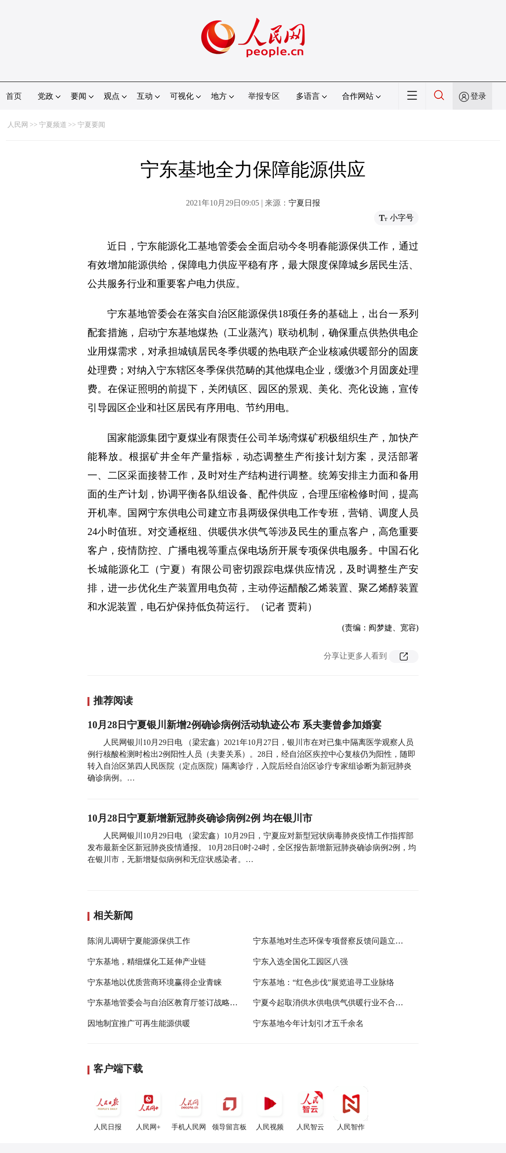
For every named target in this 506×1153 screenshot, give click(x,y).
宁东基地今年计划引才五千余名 (308, 1023)
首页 (14, 96)
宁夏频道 (53, 124)
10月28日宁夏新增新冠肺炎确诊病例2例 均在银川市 (199, 818)
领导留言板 (229, 1108)
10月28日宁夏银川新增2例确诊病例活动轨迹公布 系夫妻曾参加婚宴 (234, 724)
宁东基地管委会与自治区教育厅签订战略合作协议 (174, 1002)
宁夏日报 (304, 203)
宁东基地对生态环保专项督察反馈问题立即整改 (336, 941)
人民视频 (270, 1108)
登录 (478, 96)
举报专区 (264, 96)
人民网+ (148, 1108)
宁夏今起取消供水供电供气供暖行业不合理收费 (336, 1002)
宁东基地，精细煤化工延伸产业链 (146, 961)
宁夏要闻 (91, 124)
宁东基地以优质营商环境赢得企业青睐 (154, 982)
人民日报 (107, 1108)
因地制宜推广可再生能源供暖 (138, 1023)
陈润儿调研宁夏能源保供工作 (138, 941)
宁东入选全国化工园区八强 (300, 961)
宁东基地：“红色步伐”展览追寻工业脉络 (323, 982)
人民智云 (310, 1108)
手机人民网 (188, 1108)
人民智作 (351, 1108)
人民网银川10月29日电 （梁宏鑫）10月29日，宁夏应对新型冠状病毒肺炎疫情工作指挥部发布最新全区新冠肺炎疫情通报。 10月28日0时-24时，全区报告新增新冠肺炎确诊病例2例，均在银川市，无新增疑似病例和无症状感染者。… (251, 847)
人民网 (17, 124)
